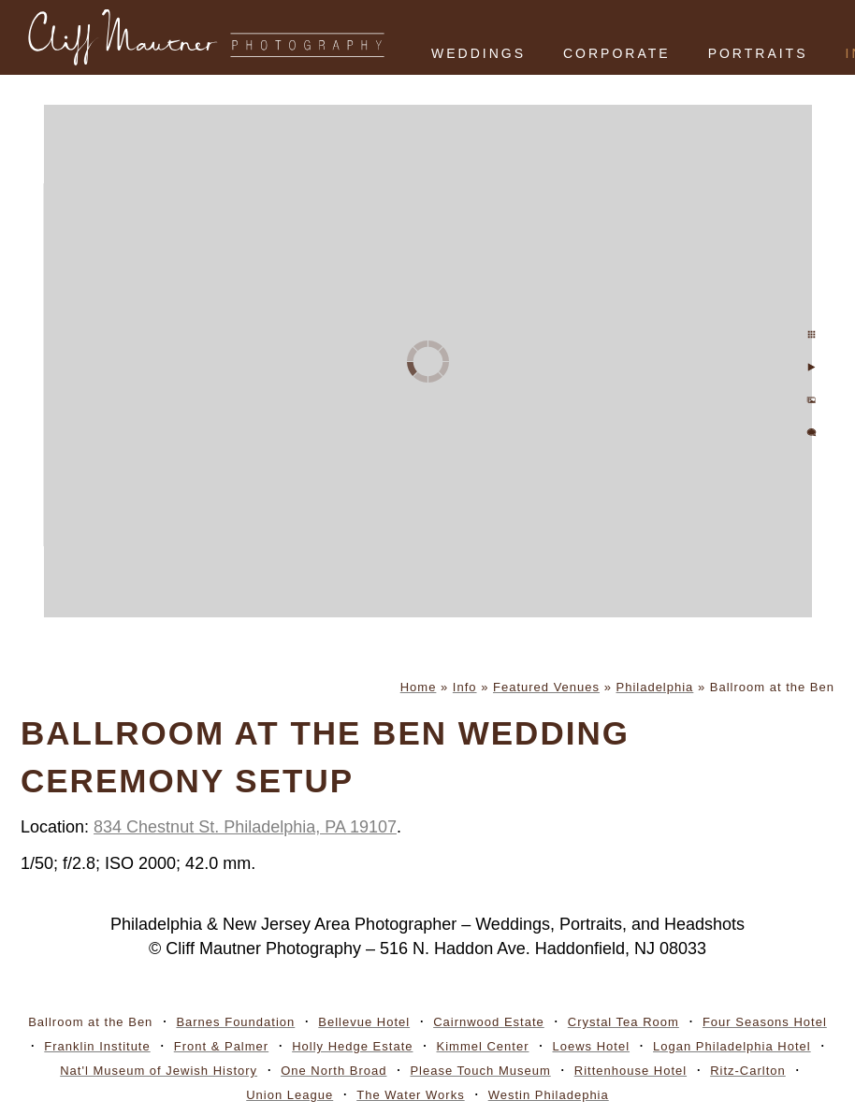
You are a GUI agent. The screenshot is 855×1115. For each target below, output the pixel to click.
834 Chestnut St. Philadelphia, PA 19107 (245, 827)
